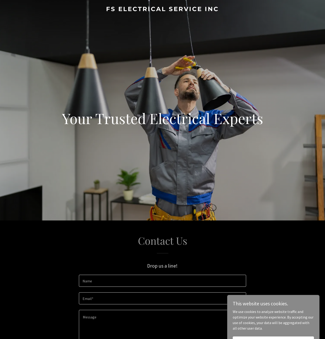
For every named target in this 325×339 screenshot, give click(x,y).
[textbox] (162, 281)
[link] (162, 9)
